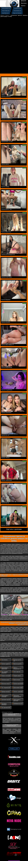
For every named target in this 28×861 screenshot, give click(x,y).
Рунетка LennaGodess (6, 119)
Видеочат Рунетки (5, 15)
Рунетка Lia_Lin (5, 435)
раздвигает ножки (23, 633)
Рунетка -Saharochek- (6, 480)
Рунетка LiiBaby (5, 186)
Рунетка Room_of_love (7, 141)
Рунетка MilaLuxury (6, 231)
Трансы (23, 5)
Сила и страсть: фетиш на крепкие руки (12, 714)
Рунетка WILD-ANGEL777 (7, 344)
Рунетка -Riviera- (5, 457)
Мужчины (24, 3)
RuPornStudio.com (6, 8)
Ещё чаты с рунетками (14, 529)
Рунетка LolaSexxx (6, 96)
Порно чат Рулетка (17, 13)
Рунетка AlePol (5, 164)
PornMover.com (17, 8)
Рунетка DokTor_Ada (6, 209)
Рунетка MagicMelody (6, 367)
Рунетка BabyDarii (5, 299)
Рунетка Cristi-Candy (6, 277)
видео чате (3, 648)
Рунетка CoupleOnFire (6, 390)
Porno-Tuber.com (5, 10)
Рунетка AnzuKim (5, 322)
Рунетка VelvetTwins (6, 412)
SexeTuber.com (5, 13)
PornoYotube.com (17, 10)
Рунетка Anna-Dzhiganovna (8, 254)
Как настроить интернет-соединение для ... (12, 725)
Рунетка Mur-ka (5, 502)
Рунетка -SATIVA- (5, 525)
